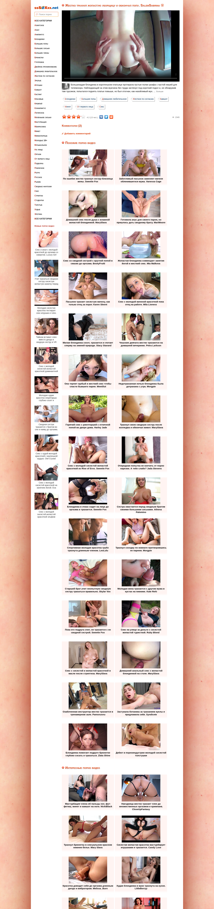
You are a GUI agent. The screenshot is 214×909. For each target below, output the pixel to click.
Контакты (134, 888)
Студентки (39, 198)
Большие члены (41, 51)
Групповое (39, 60)
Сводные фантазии (43, 184)
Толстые (38, 203)
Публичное (39, 166)
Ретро (37, 170)
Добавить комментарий (77, 133)
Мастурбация (40, 120)
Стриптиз (38, 193)
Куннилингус (40, 106)
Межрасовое (40, 124)
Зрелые (37, 78)
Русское (38, 175)
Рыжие (37, 180)
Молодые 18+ (40, 138)
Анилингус (39, 32)
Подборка (38, 161)
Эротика (38, 212)
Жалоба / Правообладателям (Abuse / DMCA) (99, 888)
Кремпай (38, 101)
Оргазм (37, 152)
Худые (37, 207)
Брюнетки (38, 55)
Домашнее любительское (45, 69)
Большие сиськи (42, 46)
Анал (36, 28)
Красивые (38, 97)
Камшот (38, 87)
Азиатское (39, 23)
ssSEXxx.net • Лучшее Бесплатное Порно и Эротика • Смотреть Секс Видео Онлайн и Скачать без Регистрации (110, 899)
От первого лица (42, 157)
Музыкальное (40, 143)
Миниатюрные (40, 134)
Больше (159, 91)
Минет (37, 129)
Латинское (39, 110)
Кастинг (38, 92)
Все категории (43, 18)
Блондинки (39, 37)
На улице (38, 147)
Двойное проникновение (45, 64)
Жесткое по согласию (44, 74)
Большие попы (41, 41)
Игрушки (38, 83)
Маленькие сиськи (42, 115)
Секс (36, 189)
